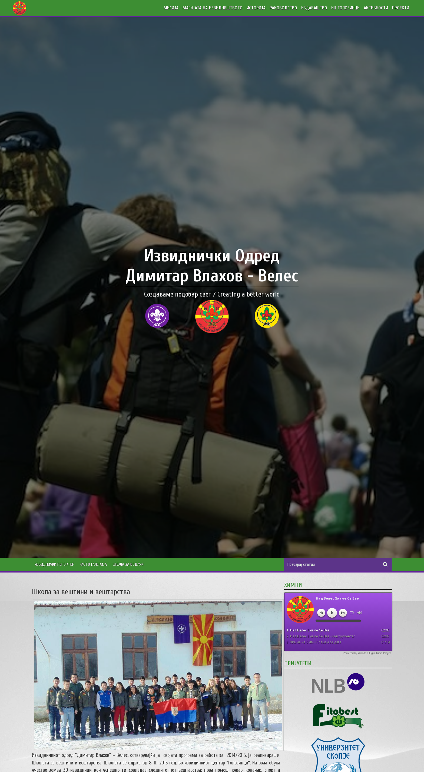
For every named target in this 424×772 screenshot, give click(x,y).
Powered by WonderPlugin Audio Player (367, 653)
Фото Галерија (93, 564)
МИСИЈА (171, 8)
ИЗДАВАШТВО (314, 8)
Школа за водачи (128, 564)
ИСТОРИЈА (256, 8)
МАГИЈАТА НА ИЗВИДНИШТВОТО (213, 8)
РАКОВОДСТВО (283, 8)
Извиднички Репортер (54, 564)
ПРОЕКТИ (400, 8)
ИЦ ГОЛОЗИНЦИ (345, 8)
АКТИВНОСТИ (376, 8)
